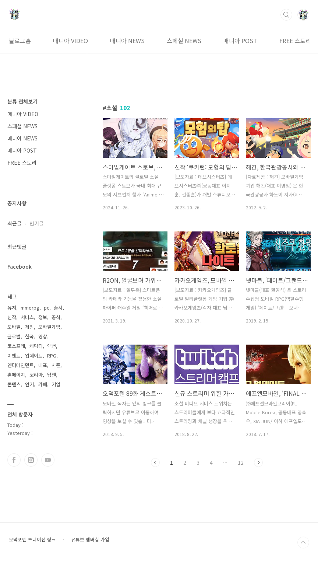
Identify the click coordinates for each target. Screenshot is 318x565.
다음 (258, 462)
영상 (42, 336)
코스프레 (16, 345)
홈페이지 (16, 374)
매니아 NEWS (127, 40)
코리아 (36, 374)
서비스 (27, 317)
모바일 (14, 326)
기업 (56, 384)
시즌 (56, 365)
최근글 (14, 223)
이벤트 (14, 355)
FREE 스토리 (295, 40)
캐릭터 (36, 345)
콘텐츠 (14, 384)
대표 (42, 365)
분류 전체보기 (22, 101)
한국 (29, 336)
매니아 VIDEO (70, 40)
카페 (42, 384)
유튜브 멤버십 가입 (90, 540)
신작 (11, 317)
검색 (286, 14)
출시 (58, 307)
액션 (51, 345)
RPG (51, 355)
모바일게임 (49, 326)
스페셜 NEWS (184, 40)
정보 (42, 317)
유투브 (47, 460)
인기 (29, 384)
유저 (11, 307)
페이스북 (14, 460)
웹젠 (51, 374)
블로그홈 (20, 40)
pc (46, 307)
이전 (155, 462)
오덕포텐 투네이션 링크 (32, 540)
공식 (56, 317)
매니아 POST (240, 40)
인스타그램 (31, 460)
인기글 (36, 223)
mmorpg (30, 307)
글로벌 (14, 336)
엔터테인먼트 (20, 365)
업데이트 (34, 355)
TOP (303, 542)
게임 (29, 326)
